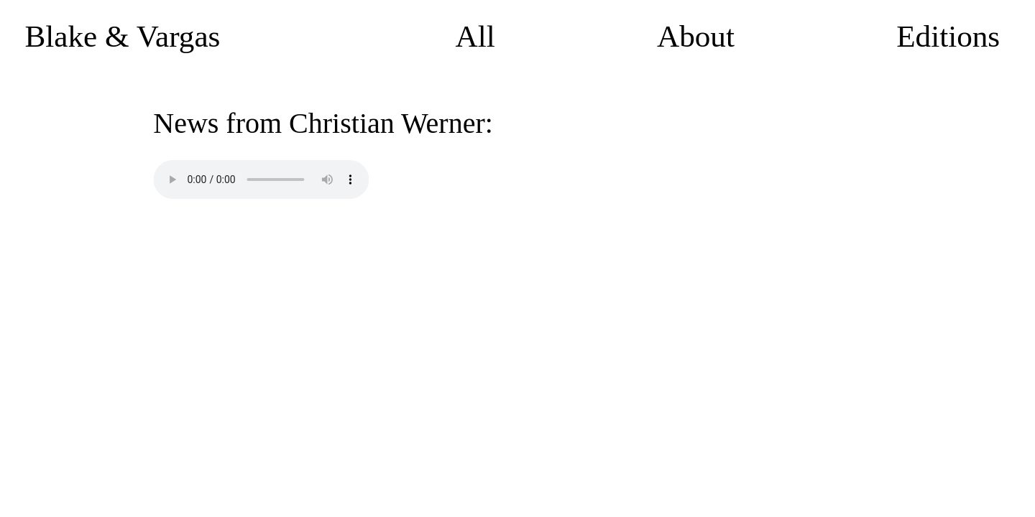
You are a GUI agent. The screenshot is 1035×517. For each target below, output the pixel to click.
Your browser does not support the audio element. (261, 179)
